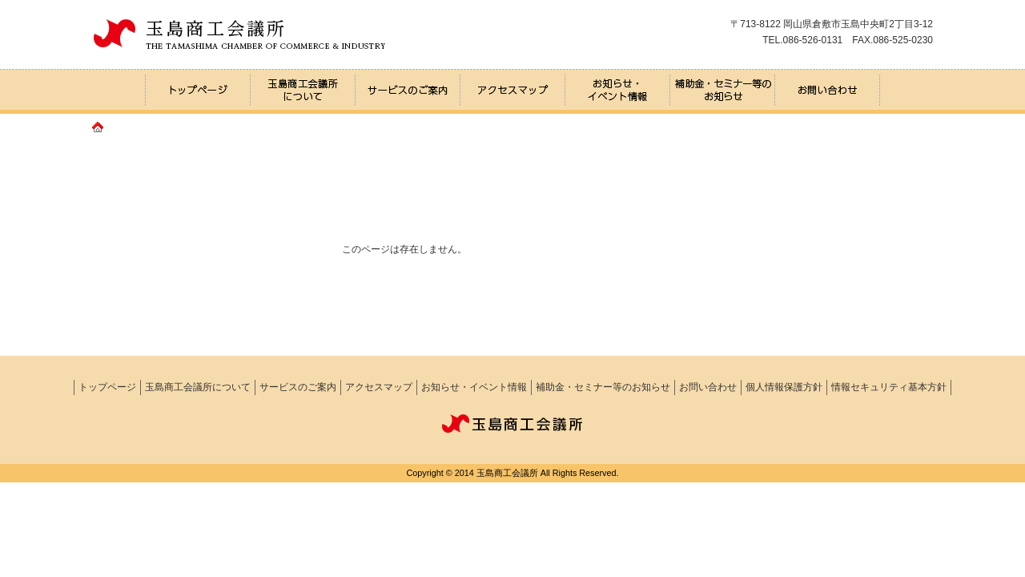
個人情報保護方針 (784, 387)
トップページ (107, 387)
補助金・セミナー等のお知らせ (603, 387)
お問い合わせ (708, 387)
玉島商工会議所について (198, 387)
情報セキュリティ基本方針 (889, 387)
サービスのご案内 (297, 387)
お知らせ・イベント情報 (474, 387)
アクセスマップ (378, 387)
